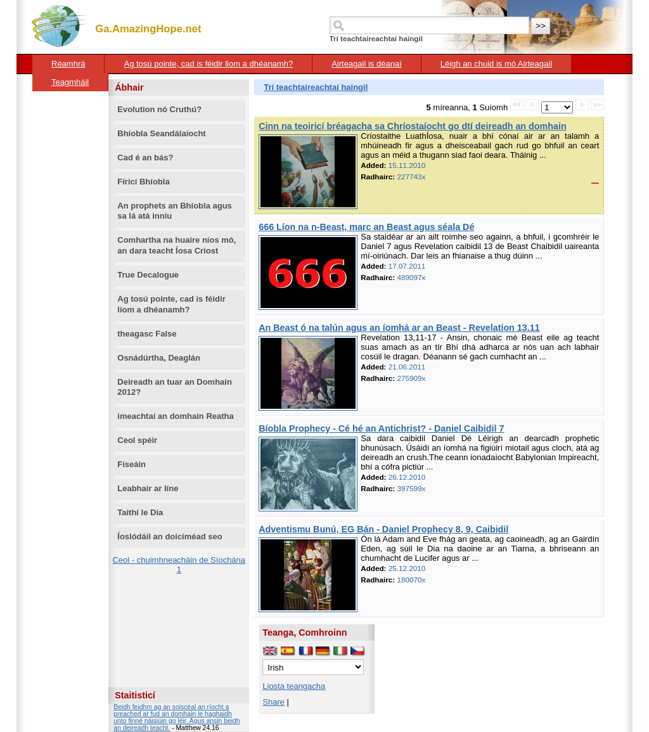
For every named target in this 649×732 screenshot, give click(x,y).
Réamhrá (68, 63)
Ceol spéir (137, 440)
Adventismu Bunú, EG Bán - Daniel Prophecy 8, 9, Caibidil (383, 529)
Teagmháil (70, 82)
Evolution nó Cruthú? (159, 109)
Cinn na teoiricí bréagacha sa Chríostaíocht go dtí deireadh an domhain (412, 126)
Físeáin (131, 464)
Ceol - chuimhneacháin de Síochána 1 (178, 564)
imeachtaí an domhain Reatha (175, 416)
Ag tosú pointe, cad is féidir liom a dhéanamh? (208, 63)
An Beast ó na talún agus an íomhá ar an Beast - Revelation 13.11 (399, 328)
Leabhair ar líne (147, 488)
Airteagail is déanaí (366, 63)
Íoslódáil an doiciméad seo (169, 536)
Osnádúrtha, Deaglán (158, 358)
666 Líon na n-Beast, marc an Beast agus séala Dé (366, 227)
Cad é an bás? (145, 157)
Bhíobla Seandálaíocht (161, 133)
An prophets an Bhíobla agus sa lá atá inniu (174, 211)
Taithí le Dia (140, 512)
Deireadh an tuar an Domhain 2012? (174, 387)
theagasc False (146, 333)
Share (273, 702)
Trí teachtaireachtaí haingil (316, 87)
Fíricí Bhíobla (143, 181)
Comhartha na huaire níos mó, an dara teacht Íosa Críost (176, 245)
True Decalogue (148, 274)
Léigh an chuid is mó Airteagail (496, 63)
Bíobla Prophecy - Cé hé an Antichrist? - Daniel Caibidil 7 (381, 428)
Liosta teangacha (293, 686)
